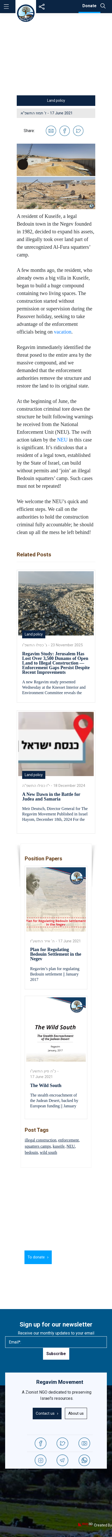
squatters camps (38, 1146)
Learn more (68, 1257)
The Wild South (45, 1085)
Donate (89, 5)
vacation (63, 332)
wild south (48, 1152)
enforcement (68, 1140)
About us (76, 1413)
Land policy (56, 100)
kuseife (59, 1146)
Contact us (45, 1413)
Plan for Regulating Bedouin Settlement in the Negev (55, 954)
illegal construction (40, 1140)
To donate (36, 1257)
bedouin (31, 1152)
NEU (62, 440)
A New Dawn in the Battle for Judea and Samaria (51, 797)
